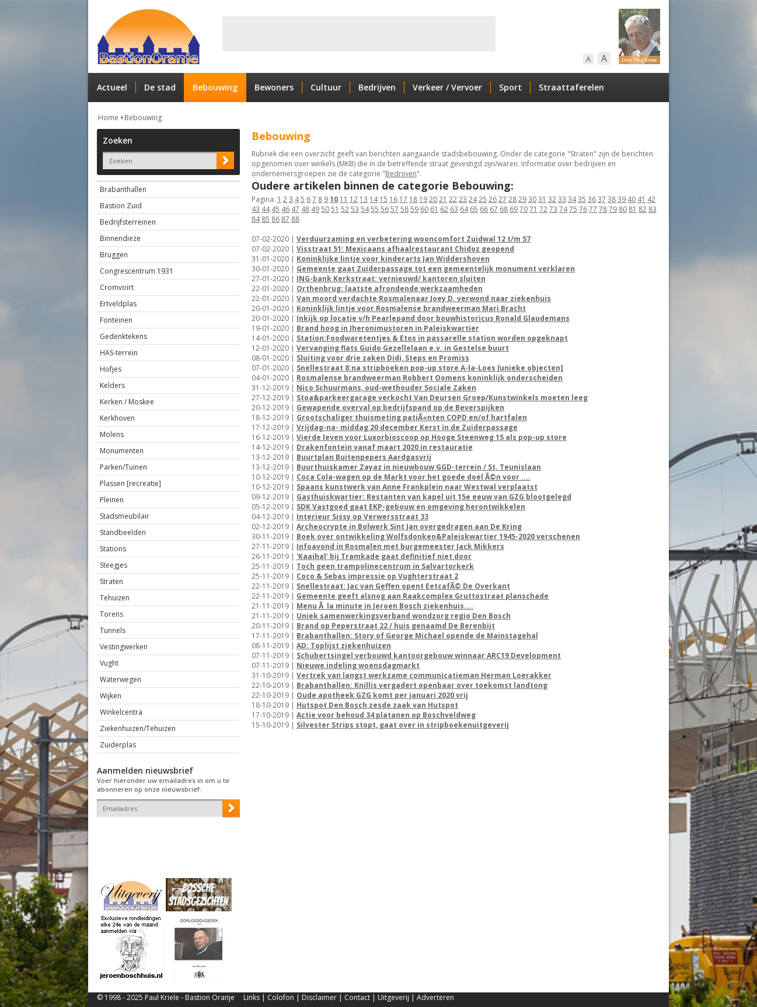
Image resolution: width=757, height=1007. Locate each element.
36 (592, 199)
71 (533, 209)
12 (354, 199)
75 (573, 209)
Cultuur (326, 87)
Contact (357, 997)
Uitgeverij (393, 997)
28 (512, 199)
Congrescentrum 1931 (136, 271)
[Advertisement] (359, 33)
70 (523, 209)
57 (394, 209)
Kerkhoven (117, 418)
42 (651, 199)
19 (423, 199)
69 (514, 209)
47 (295, 209)
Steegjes (113, 565)
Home (108, 118)
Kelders (112, 385)
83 (652, 209)
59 (414, 209)
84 (256, 219)
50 (325, 209)
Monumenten (122, 451)
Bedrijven (377, 87)
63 (454, 209)
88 (295, 219)
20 (433, 199)
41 (641, 199)
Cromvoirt (117, 287)
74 (563, 209)
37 (602, 199)
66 (484, 209)
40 (631, 199)
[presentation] (165, 837)
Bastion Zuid (121, 206)
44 (265, 209)
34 (572, 199)
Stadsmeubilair (124, 516)
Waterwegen (120, 679)
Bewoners (274, 87)
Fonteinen (116, 320)
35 (582, 199)
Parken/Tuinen (123, 467)
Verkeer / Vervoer (447, 87)
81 (633, 209)
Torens (111, 614)
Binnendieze (120, 238)
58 (404, 209)
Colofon (280, 997)
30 (532, 199)
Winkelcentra (121, 712)
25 (483, 199)
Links (251, 997)
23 (463, 199)
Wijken (110, 696)
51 (335, 209)
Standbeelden (123, 532)
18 (413, 199)
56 (385, 209)
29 (522, 199)
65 (474, 209)
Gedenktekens (123, 336)
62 (444, 209)
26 (493, 199)
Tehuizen (115, 598)
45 (275, 209)
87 (285, 219)
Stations (113, 549)
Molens (112, 434)
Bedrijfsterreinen (128, 222)
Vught (109, 663)
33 (562, 199)
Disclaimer (319, 997)
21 (443, 199)
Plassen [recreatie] (130, 483)
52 (345, 209)
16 (393, 199)
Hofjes (110, 369)
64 (464, 209)
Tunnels (112, 630)
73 (553, 209)
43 (256, 209)
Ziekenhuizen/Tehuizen (138, 728)
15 (383, 199)
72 (543, 209)
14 (373, 199)
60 (424, 209)
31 (542, 199)
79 (613, 209)
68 (504, 209)
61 (434, 209)
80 (623, 209)
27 (502, 199)
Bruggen (114, 255)
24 (473, 199)
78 (603, 209)
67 (494, 209)
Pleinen (112, 500)
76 (583, 209)
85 (265, 219)
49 (315, 209)
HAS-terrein (119, 353)
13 (364, 199)
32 (552, 199)
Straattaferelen (571, 87)
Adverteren (435, 997)
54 (365, 209)
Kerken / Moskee (127, 402)
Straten (111, 581)
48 (305, 209)
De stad (160, 87)
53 (355, 209)
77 (593, 209)
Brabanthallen (123, 189)
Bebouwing (215, 87)
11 (344, 199)
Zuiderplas (118, 745)
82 (643, 209)
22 (453, 199)
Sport (510, 87)
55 (375, 209)
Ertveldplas (118, 304)
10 (334, 199)
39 (622, 199)
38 (612, 199)
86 (275, 219)
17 (403, 199)
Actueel (112, 87)
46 (285, 209)
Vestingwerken (124, 647)
